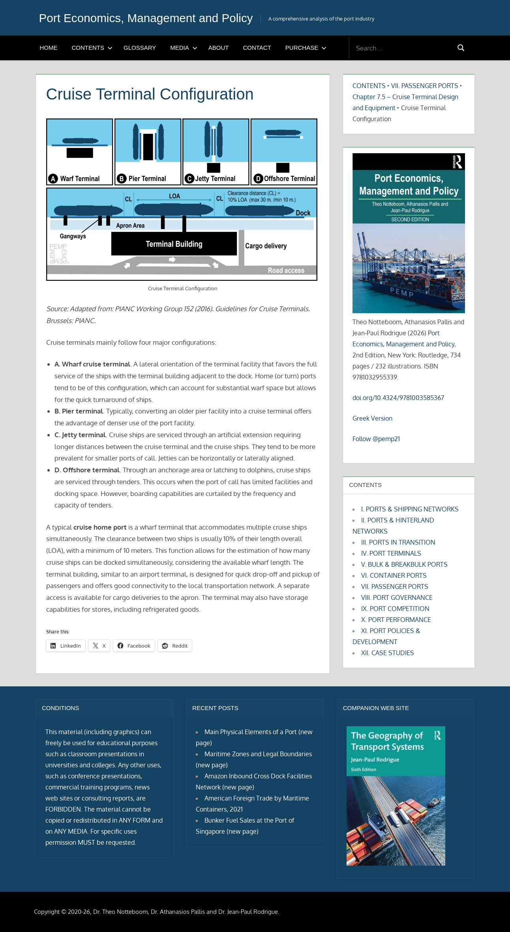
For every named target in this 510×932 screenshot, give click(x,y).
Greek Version (372, 418)
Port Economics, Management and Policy (154, 18)
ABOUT (218, 47)
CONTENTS (92, 47)
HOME (49, 47)
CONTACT (257, 47)
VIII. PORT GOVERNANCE (397, 597)
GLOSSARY (140, 47)
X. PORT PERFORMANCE (396, 620)
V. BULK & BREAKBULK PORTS (404, 564)
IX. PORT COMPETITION (395, 609)
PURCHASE (305, 47)
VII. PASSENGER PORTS (424, 86)
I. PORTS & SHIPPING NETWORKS (410, 509)
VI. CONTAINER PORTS (394, 575)
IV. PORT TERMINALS (391, 553)
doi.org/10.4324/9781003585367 (398, 398)
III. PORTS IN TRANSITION (398, 542)
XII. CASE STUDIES (387, 653)
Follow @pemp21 (376, 439)
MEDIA (183, 47)
